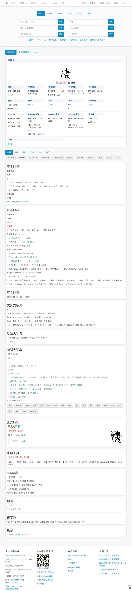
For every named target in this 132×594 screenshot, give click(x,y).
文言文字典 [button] (33, 158)
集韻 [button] (117, 158)
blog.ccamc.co (16, 586)
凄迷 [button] (10, 411)
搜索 (60, 21)
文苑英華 (71, 563)
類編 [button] (100, 158)
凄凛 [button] (27, 405)
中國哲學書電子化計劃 (77, 555)
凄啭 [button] (48, 405)
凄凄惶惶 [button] (19, 405)
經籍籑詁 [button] (91, 158)
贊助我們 (40, 584)
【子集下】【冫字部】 (19, 457)
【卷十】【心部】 (17, 430)
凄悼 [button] (77, 405)
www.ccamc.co (17, 580)
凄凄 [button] (10, 405)
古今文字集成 (11, 555)
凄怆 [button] (55, 405)
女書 (54, 3)
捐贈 (93, 3)
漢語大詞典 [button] (58, 158)
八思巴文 (65, 3)
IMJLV (30, 105)
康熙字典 (73, 40)
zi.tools (71, 571)
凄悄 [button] (69, 405)
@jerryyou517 (46, 576)
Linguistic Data (74, 567)
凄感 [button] (84, 405)
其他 (124, 3)
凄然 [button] (119, 405)
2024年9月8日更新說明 (108, 570)
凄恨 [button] (62, 405)
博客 (116, 3)
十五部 (22, 441)
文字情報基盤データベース (29, 52)
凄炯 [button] (112, 405)
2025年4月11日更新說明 (109, 555)
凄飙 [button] (17, 411)
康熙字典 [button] (80, 158)
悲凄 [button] (24, 411)
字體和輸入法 (105, 3)
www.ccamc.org (11, 582)
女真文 (45, 3)
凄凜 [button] (34, 405)
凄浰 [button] (98, 405)
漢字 (14, 3)
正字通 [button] (109, 158)
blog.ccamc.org (11, 589)
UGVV (50, 105)
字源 (24, 152)
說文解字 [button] (70, 158)
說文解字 (63, 40)
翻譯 (48, 152)
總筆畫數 (52, 40)
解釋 (9, 152)
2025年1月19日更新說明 (109, 559)
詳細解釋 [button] (22, 158)
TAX (69, 105)
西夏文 (23, 3)
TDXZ (70, 109)
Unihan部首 (41, 40)
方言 (40, 152)
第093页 (18, 534)
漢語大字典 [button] (46, 158)
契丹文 (34, 3)
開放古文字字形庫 (97, 40)
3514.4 (91, 105)
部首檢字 (30, 40)
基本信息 (11, 52)
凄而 (34, 393)
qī (8, 95)
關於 (84, 3)
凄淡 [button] (105, 405)
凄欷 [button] (91, 405)
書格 (70, 559)
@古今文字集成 (47, 572)
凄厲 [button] (41, 405)
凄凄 (23, 397)
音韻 (32, 152)
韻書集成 (83, 40)
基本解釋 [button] (11, 158)
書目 (17, 152)
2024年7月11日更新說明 (109, 573)
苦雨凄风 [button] (33, 411)
